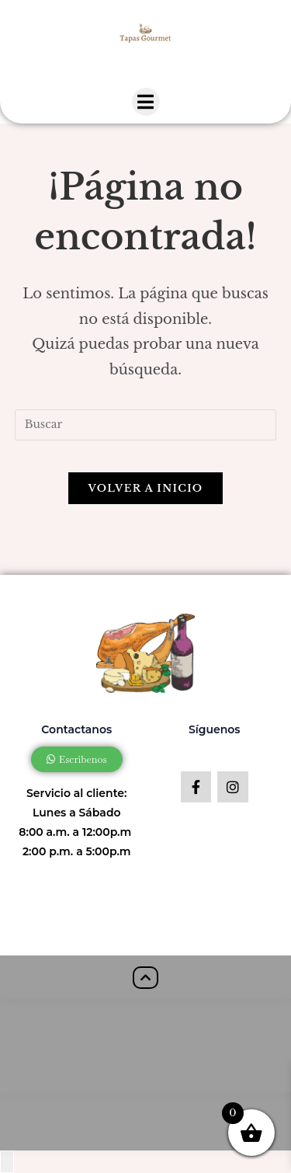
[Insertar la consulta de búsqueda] (146, 424)
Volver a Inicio (145, 488)
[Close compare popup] (7, 1161)
